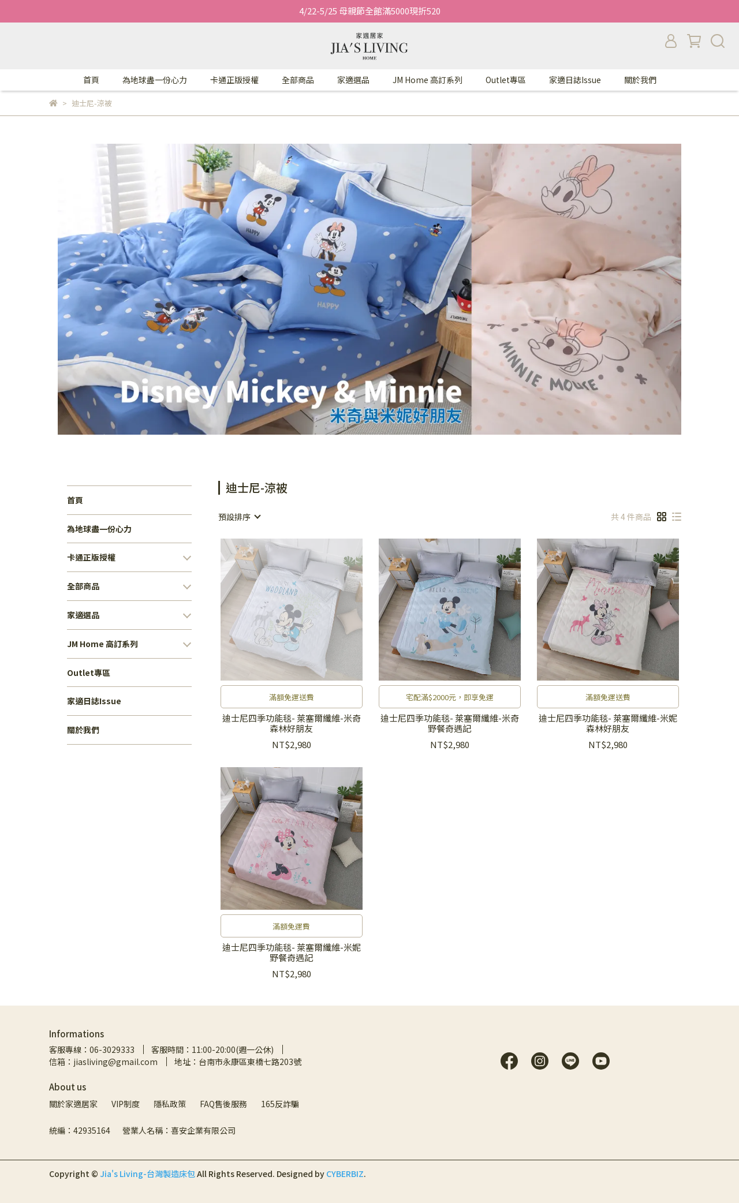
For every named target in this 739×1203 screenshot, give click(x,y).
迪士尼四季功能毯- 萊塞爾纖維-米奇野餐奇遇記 (449, 723)
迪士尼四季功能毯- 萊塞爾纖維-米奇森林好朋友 (291, 723)
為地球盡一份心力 (154, 79)
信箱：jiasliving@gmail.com (103, 1061)
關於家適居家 (73, 1103)
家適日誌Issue (575, 79)
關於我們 (640, 79)
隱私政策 (170, 1103)
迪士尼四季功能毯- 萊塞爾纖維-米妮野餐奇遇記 (291, 952)
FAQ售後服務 (223, 1103)
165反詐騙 (280, 1103)
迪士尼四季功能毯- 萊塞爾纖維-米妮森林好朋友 (608, 723)
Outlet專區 (506, 79)
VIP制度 (125, 1103)
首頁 (91, 79)
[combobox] (239, 516)
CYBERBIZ (345, 1173)
